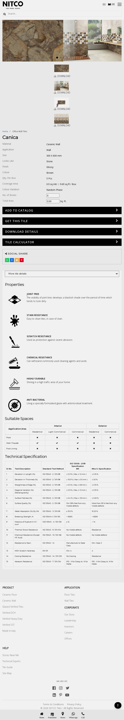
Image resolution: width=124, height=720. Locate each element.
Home (5, 131)
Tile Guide (7, 667)
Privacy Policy (74, 704)
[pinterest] (60, 695)
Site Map (7, 673)
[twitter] (67, 688)
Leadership (70, 620)
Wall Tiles (69, 600)
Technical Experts (11, 661)
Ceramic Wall (9, 600)
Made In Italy (9, 630)
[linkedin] (54, 695)
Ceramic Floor (9, 594)
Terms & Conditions (53, 704)
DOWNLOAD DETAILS (21, 231)
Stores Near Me (10, 655)
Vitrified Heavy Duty (12, 618)
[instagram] (60, 688)
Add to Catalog (19, 210)
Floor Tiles (69, 594)
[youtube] (67, 695)
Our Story (69, 614)
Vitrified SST (8, 624)
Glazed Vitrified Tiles (12, 606)
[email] (104, 4)
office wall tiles (19, 131)
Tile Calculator (19, 242)
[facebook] (54, 688)
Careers (68, 632)
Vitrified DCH (9, 612)
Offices (68, 638)
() (111, 4)
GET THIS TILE (16, 221)
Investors (69, 626)
